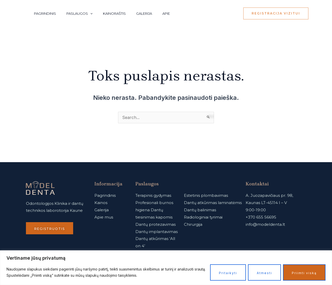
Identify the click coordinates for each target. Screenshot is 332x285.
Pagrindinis (45, 13)
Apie (166, 13)
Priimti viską (304, 273)
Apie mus (103, 217)
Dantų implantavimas (156, 231)
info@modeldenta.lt (265, 224)
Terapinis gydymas (153, 195)
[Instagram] (220, 13)
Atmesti (264, 273)
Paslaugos (79, 13)
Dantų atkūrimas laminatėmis (213, 202)
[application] (90, 13)
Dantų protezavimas (155, 224)
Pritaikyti (228, 273)
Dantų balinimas (200, 210)
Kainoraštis (114, 13)
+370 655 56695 (261, 217)
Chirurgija (193, 224)
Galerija (144, 13)
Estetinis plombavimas (206, 195)
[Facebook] (231, 13)
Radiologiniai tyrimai (203, 217)
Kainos (100, 202)
